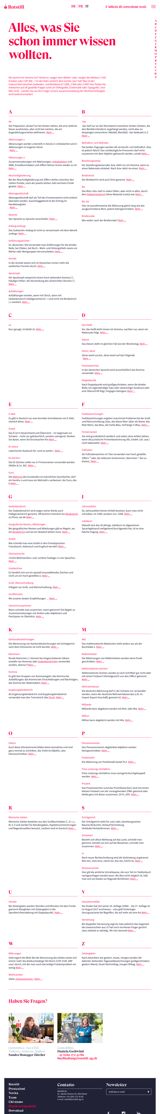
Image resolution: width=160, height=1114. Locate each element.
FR (81, 6)
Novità (13, 1093)
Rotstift (14, 1084)
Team (13, 1097)
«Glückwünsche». (24, 979)
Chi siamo (16, 1102)
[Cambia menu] (153, 6)
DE (73, 6)
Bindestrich (72, 514)
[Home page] (29, 6)
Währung (17, 476)
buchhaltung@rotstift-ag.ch (77, 1058)
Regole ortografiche (22, 1106)
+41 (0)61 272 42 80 (70, 1055)
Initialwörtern (59, 161)
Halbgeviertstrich (96, 194)
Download (16, 1110)
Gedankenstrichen (48, 661)
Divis (51, 697)
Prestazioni (17, 1089)
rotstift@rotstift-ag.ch (73, 1099)
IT (87, 6)
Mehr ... (50, 132)
